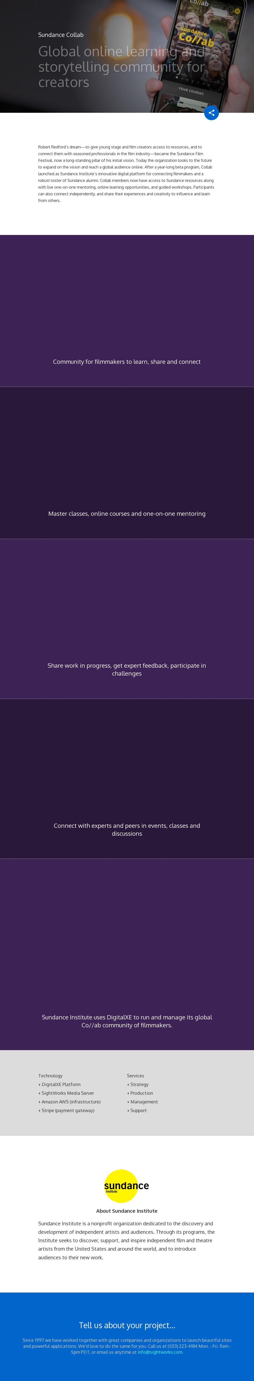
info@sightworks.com (160, 1352)
